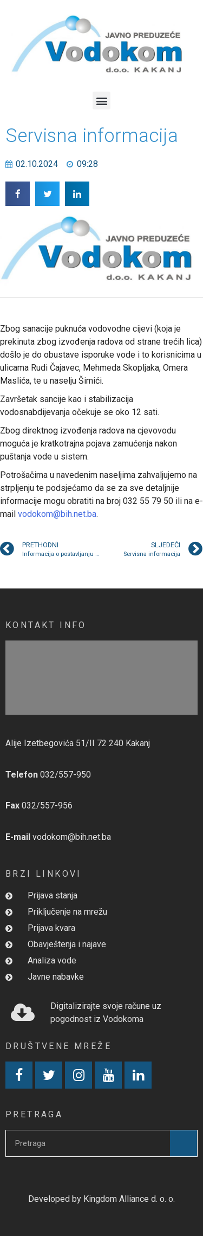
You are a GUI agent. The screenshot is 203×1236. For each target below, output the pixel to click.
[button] (101, 100)
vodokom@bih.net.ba (57, 514)
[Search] (183, 1143)
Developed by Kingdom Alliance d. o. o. (101, 1199)
